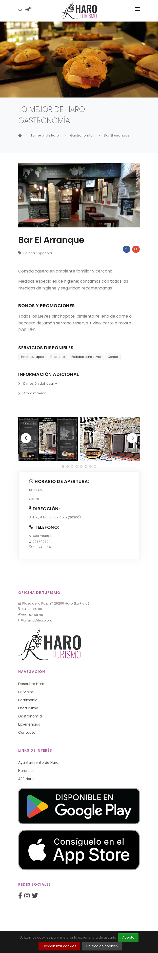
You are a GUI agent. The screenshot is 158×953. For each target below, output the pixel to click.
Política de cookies (102, 946)
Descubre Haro (31, 683)
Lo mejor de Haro (45, 135)
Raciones (57, 357)
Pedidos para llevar (86, 357)
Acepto (128, 937)
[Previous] (26, 438)
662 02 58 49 (30, 614)
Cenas (113, 357)
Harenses (26, 770)
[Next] (132, 438)
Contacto (26, 732)
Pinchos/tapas (32, 357)
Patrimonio (27, 700)
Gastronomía (81, 135)
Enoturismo (28, 708)
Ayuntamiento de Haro (38, 762)
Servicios (26, 691)
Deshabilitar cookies (59, 946)
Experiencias (29, 724)
